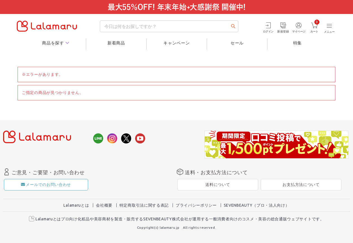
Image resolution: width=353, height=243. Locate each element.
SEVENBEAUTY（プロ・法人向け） (257, 205)
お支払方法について (301, 184)
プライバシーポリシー (196, 205)
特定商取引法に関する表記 (144, 205)
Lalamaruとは (76, 205)
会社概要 (104, 205)
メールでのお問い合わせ (46, 184)
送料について (217, 184)
